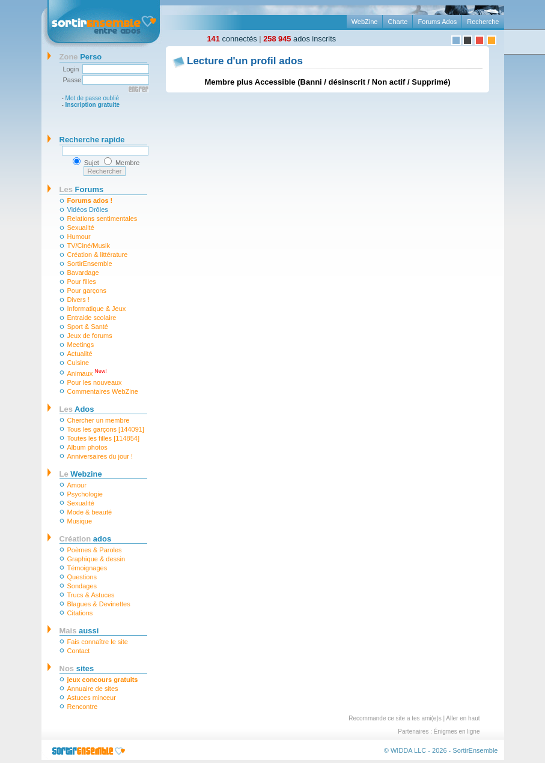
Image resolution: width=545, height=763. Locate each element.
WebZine (365, 21)
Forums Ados (437, 21)
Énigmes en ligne (457, 731)
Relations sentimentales (102, 218)
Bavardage (83, 272)
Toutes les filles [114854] (103, 438)
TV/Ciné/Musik (89, 245)
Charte (397, 21)
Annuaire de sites (92, 688)
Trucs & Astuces (91, 595)
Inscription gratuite (92, 104)
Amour (77, 485)
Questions (82, 577)
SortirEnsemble (89, 263)
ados (85, 538)
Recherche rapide (92, 139)
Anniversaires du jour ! (100, 456)
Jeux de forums (89, 335)
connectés (232, 38)
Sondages (82, 586)
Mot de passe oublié (92, 98)
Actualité (80, 353)
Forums (81, 189)
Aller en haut (463, 718)
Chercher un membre (98, 420)
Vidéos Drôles (87, 209)
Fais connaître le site (98, 641)
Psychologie (85, 494)
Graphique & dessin (96, 558)
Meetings (80, 344)
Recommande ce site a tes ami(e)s (395, 718)
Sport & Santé (88, 326)
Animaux (87, 372)
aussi (79, 630)
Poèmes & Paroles (94, 549)
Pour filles (81, 281)
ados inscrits (299, 38)
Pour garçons (86, 290)
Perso (80, 56)
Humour (79, 236)
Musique (80, 521)
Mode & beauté (89, 512)
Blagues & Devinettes (98, 604)
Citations (80, 613)
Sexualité (80, 227)
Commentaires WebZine (102, 391)
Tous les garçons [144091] (105, 429)
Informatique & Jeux (96, 308)
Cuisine (78, 362)
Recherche (483, 21)
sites (76, 668)
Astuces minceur (91, 697)
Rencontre (82, 706)
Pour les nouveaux (94, 382)
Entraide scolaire (92, 317)
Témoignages (87, 567)
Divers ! (78, 299)
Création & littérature (97, 254)
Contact (78, 650)
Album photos (87, 447)
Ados (76, 409)
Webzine (80, 473)
